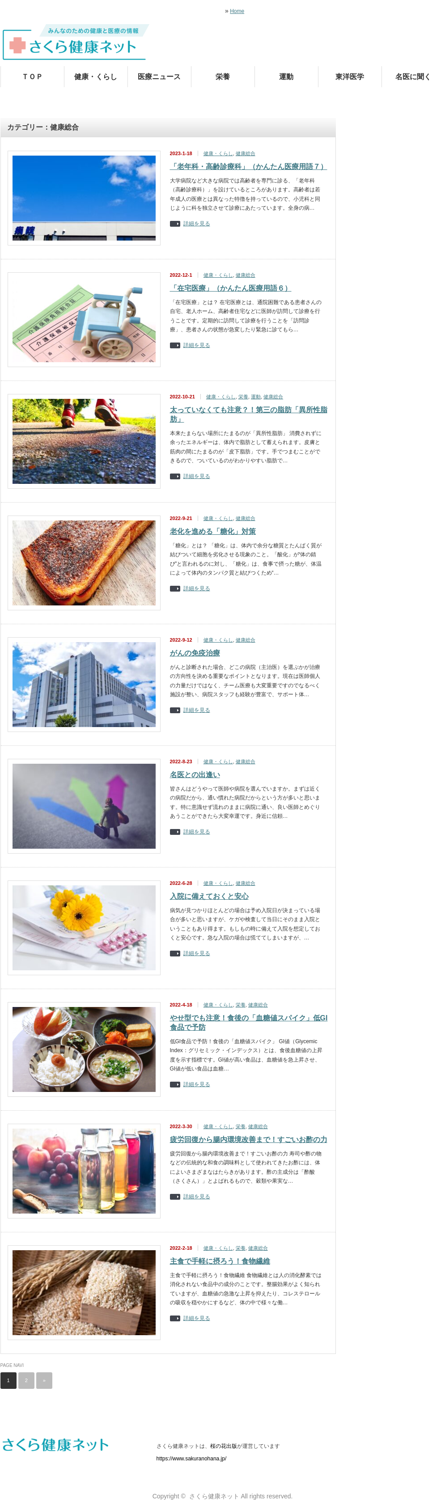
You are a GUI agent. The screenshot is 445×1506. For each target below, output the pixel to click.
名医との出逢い (195, 774)
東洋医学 (349, 76)
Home (237, 11)
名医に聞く (413, 76)
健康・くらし (95, 76)
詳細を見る (196, 224)
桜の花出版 (223, 1446)
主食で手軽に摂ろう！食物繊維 (220, 1261)
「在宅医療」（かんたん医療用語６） (231, 288)
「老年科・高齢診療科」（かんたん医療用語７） (248, 166)
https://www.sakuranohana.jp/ (192, 1458)
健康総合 (245, 153)
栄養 (223, 76)
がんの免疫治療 (195, 653)
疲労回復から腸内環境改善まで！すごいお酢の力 (248, 1139)
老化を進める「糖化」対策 (213, 531)
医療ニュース (159, 76)
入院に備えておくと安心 (209, 896)
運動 (286, 76)
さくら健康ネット (214, 1496)
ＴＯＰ (32, 76)
